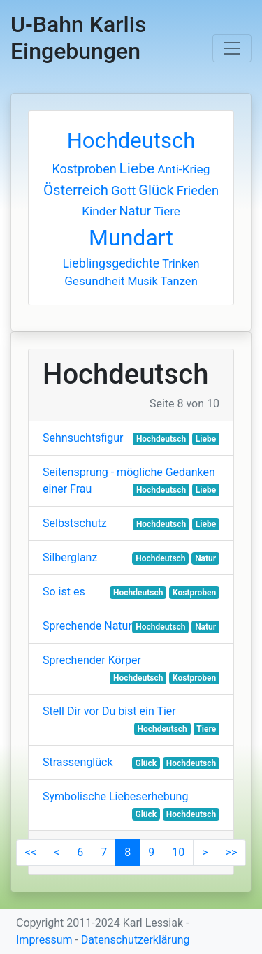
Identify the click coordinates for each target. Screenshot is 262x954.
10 (178, 852)
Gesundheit (94, 281)
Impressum (44, 939)
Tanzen (178, 281)
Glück (156, 190)
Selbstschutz (75, 523)
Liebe (137, 168)
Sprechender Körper (92, 660)
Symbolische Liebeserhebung (115, 796)
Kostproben (84, 168)
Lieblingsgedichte (110, 263)
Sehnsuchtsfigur (83, 438)
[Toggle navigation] (232, 48)
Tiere (167, 211)
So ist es (64, 591)
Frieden (198, 190)
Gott (123, 190)
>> (232, 852)
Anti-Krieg (183, 169)
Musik (142, 281)
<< (30, 852)
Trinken (180, 263)
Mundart (131, 237)
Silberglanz (70, 557)
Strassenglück (78, 762)
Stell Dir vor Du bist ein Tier (109, 711)
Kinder (99, 211)
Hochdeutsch (131, 141)
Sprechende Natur (87, 626)
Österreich (75, 190)
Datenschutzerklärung (135, 939)
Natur (135, 210)
